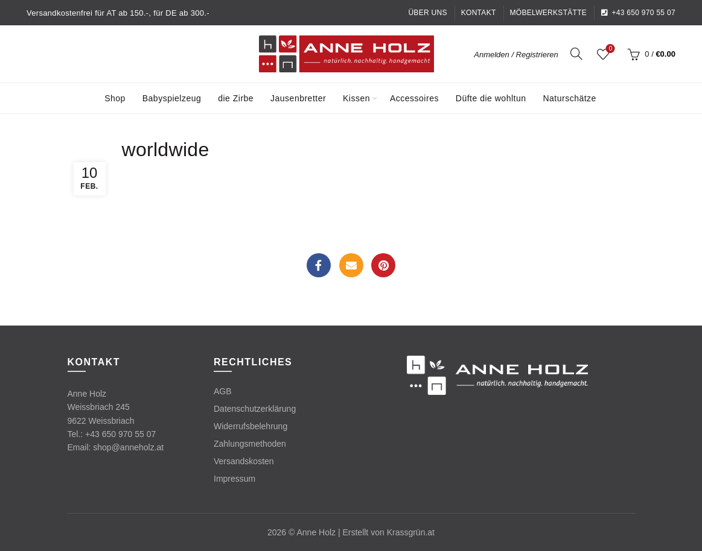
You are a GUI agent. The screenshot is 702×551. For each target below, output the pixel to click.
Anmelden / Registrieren (516, 54)
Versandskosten (244, 461)
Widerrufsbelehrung (250, 426)
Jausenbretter (298, 98)
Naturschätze (569, 98)
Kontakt (478, 12)
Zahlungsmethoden (250, 444)
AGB (223, 391)
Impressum (234, 478)
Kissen (356, 98)
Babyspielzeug (172, 98)
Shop (115, 98)
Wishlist (609, 49)
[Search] (576, 54)
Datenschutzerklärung (255, 409)
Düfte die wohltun (491, 98)
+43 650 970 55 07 (638, 12)
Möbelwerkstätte (548, 12)
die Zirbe (236, 98)
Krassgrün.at (411, 532)
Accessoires (414, 98)
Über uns (427, 12)
